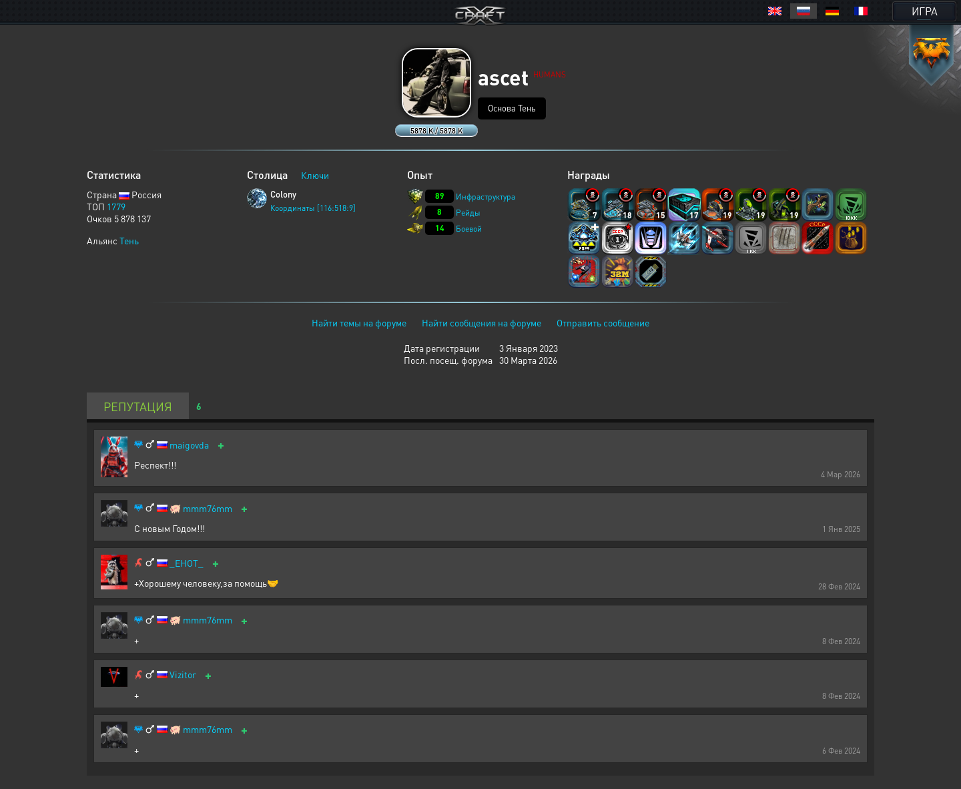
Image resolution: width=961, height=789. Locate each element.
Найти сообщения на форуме (481, 322)
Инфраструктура (485, 197)
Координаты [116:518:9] (313, 208)
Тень (129, 240)
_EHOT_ (187, 563)
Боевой (469, 229)
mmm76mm (207, 508)
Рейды (468, 213)
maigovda (189, 445)
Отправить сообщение (603, 322)
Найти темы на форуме (359, 322)
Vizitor (183, 674)
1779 (116, 206)
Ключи (315, 175)
